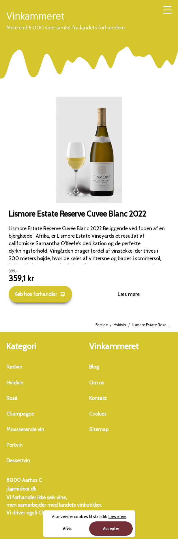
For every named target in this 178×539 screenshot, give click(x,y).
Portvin (14, 445)
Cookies (97, 414)
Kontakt (98, 398)
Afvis (67, 528)
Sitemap (98, 429)
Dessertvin (18, 460)
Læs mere (129, 294)
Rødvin (14, 367)
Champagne (20, 414)
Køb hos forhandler (39, 294)
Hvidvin (120, 324)
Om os (96, 383)
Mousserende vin (25, 429)
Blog (94, 367)
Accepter (111, 528)
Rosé (11, 398)
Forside (101, 324)
